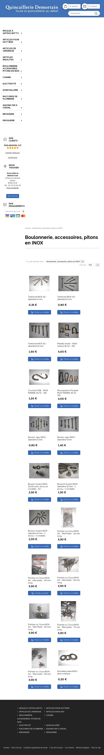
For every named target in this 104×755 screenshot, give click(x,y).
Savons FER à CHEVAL (56, 729)
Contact (93, 6)
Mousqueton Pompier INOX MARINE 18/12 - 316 (67, 393)
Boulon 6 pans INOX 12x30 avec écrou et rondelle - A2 (38, 486)
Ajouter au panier (41, 593)
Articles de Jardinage (30, 712)
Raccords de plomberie (31, 729)
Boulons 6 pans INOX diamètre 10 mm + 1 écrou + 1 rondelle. (67, 486)
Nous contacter (12, 188)
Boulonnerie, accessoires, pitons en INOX (28, 718)
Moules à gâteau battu (30, 708)
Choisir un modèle (41, 312)
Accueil (27, 228)
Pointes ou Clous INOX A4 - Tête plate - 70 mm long (68, 627)
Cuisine (49, 715)
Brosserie (24, 732)
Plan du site (96, 748)
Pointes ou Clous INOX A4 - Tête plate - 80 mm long (39, 674)
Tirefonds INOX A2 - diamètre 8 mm (66, 298)
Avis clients (69, 748)
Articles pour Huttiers (57, 708)
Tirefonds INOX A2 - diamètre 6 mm (37, 298)
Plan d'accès (16, 748)
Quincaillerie (53, 725)
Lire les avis (12, 157)
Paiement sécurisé (12, 211)
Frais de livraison (56, 748)
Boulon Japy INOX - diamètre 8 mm (66, 438)
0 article (74, 6)
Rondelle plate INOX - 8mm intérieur (67, 672)
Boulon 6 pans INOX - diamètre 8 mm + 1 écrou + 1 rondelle (38, 533)
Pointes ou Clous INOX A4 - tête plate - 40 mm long (39, 580)
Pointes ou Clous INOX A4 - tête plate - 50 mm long (68, 580)
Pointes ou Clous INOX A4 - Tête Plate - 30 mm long (68, 533)
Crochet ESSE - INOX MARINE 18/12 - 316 (38, 391)
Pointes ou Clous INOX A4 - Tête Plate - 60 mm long (39, 627)
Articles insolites (55, 712)
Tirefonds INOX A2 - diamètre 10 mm (37, 344)
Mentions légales (82, 748)
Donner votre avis (13, 153)
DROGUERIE (51, 732)
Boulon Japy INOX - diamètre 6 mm (37, 438)
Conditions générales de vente (35, 748)
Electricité (25, 725)
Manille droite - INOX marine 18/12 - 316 (67, 344)
